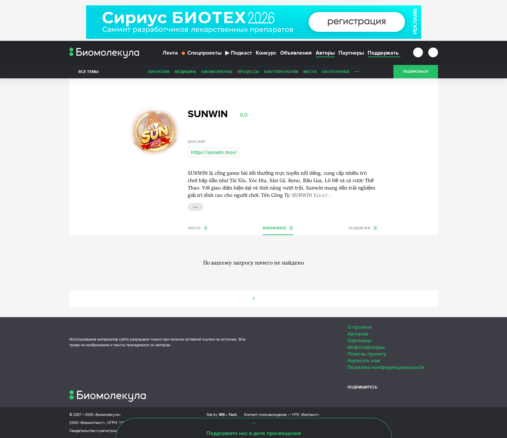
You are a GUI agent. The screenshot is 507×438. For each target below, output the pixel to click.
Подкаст (238, 53)
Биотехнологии (281, 71)
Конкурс (266, 53)
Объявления (296, 53)
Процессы (248, 71)
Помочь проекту (366, 354)
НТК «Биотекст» (305, 415)
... (356, 70)
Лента (170, 53)
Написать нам (363, 361)
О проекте (359, 327)
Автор (198, 228)
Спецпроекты (201, 53)
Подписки (363, 228)
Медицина (185, 71)
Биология (159, 71)
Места (310, 71)
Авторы (325, 53)
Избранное (278, 228)
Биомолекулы (216, 71)
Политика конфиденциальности (386, 367)
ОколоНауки (335, 71)
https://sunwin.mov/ (214, 152)
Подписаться (415, 72)
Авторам (357, 334)
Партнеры (351, 53)
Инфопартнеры (366, 347)
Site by (221, 414)
